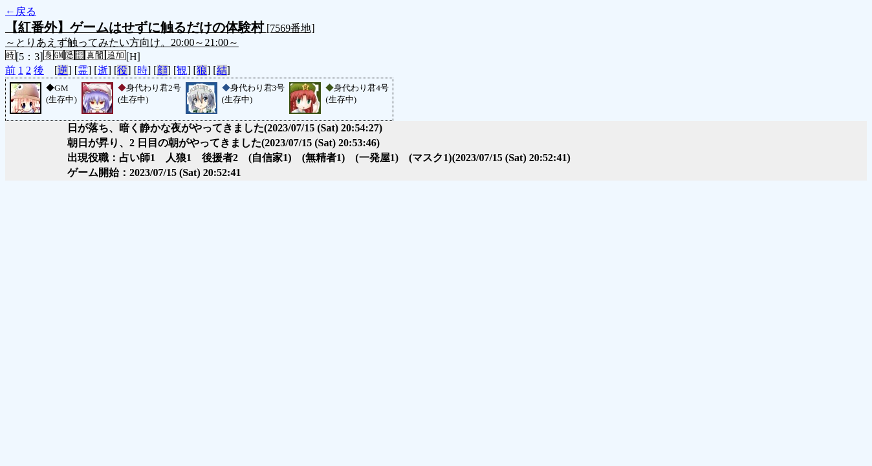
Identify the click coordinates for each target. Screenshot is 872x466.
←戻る (20, 11)
